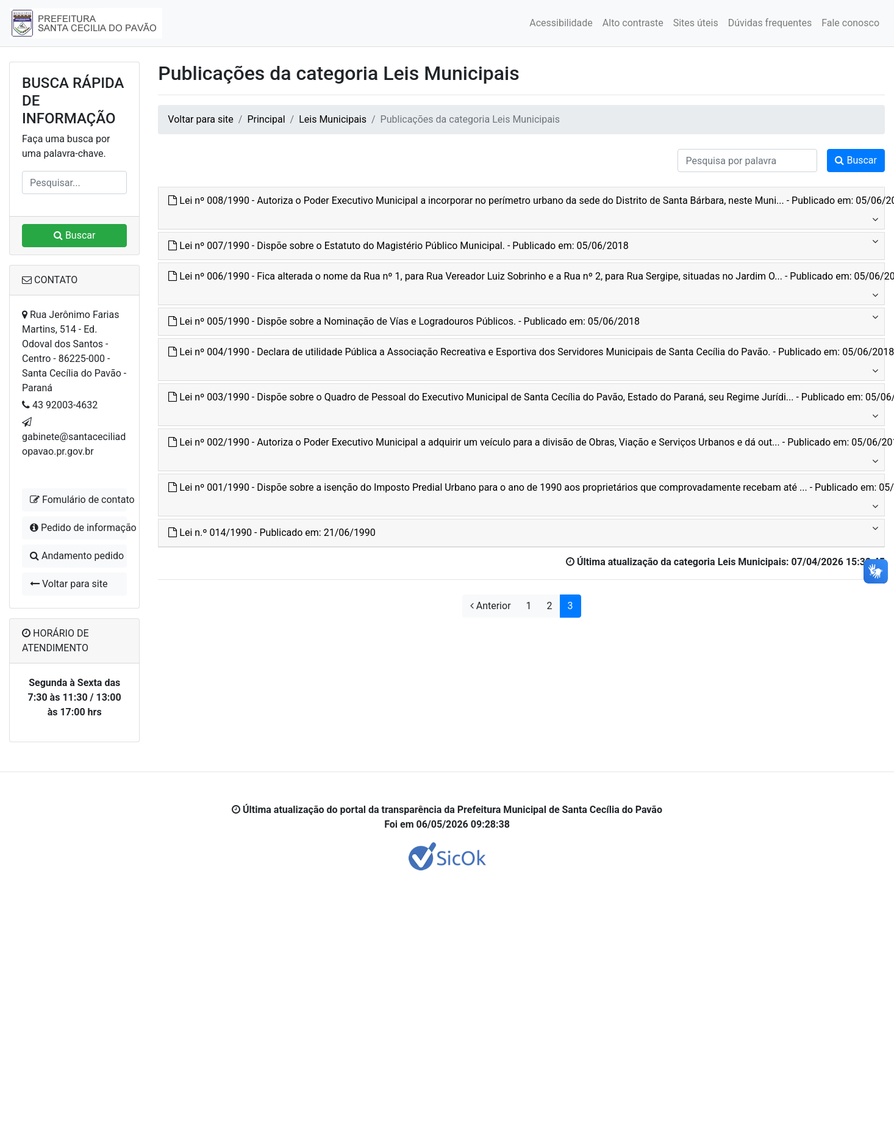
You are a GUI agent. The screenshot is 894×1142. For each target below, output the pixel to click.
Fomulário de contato (78, 499)
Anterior (490, 606)
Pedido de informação (78, 527)
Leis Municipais (333, 119)
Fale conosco (850, 23)
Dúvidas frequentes (770, 23)
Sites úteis (695, 23)
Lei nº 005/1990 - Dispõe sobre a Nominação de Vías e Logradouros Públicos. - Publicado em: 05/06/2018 (404, 321)
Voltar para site (68, 584)
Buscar (75, 235)
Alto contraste (633, 23)
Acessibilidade (561, 23)
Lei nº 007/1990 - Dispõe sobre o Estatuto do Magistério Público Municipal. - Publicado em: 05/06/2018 (398, 245)
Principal (266, 119)
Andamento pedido (77, 556)
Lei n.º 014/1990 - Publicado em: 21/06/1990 (272, 532)
